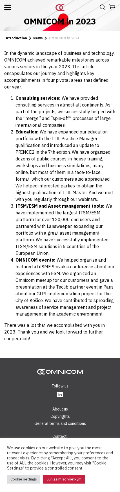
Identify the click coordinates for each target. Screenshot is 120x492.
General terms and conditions (60, 423)
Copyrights (60, 416)
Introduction (15, 38)
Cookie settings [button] (23, 479)
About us (60, 409)
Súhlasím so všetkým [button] (63, 479)
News (38, 38)
